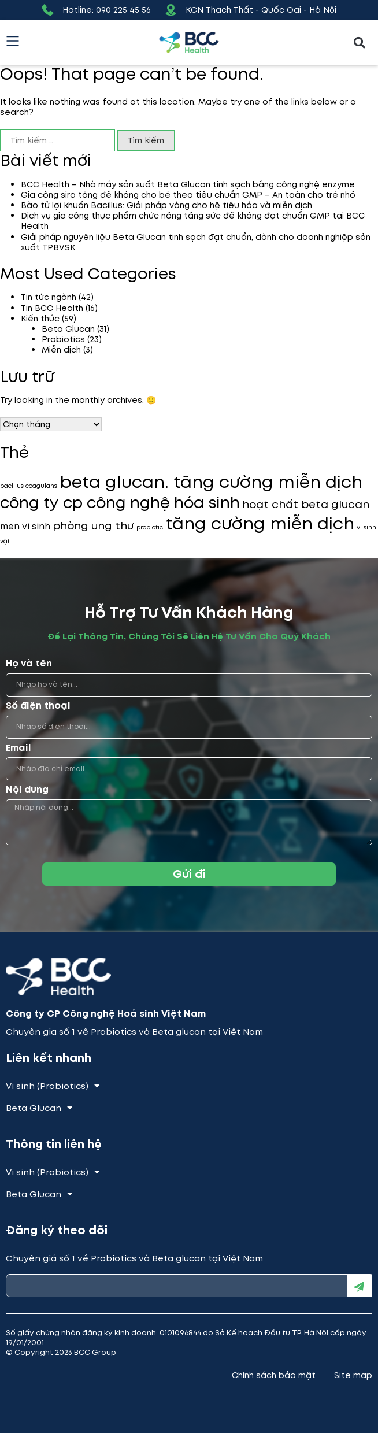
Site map (353, 1375)
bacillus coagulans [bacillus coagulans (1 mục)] (28, 486)
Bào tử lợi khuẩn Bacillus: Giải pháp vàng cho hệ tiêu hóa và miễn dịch (166, 205)
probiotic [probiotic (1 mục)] (149, 527)
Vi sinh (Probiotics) (52, 1086)
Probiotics (63, 339)
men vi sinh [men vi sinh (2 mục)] (25, 526)
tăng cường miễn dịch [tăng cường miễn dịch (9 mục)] (259, 524)
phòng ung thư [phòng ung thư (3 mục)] (93, 526)
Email (18, 748)
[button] (359, 42)
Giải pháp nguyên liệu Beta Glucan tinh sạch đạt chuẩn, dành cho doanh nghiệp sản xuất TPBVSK (195, 242)
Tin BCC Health (52, 308)
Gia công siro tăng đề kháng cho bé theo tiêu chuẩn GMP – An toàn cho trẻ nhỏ (188, 195)
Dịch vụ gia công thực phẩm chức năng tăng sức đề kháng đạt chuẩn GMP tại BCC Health (193, 221)
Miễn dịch (61, 350)
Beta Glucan (68, 329)
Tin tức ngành (48, 297)
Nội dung (27, 790)
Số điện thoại (38, 706)
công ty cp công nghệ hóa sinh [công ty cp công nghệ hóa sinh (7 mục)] (120, 502)
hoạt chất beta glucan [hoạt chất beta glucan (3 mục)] (305, 504)
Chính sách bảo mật (274, 1375)
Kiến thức (40, 318)
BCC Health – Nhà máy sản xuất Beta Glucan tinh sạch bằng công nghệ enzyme (188, 184)
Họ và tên (29, 664)
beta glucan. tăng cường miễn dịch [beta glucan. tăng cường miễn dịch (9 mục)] (211, 482)
